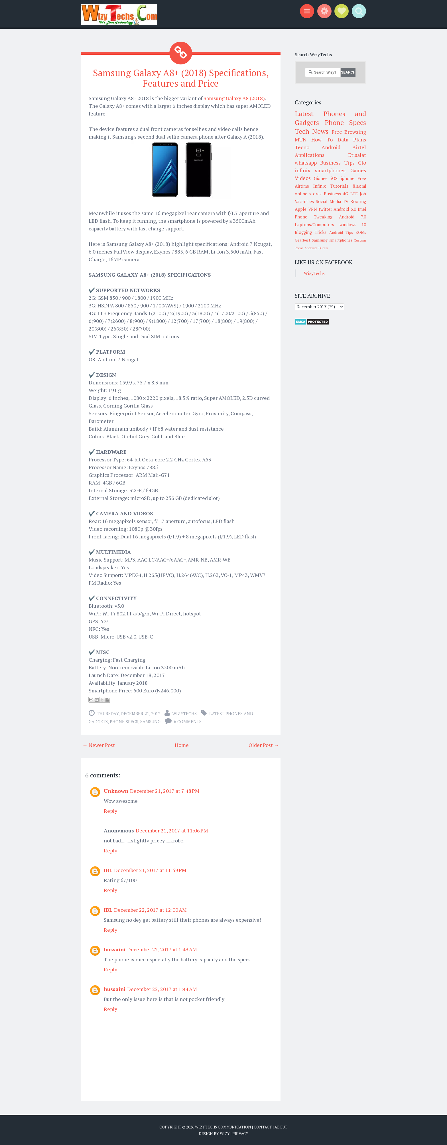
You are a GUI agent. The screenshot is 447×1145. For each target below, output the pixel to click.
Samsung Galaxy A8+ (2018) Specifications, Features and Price (181, 78)
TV (345, 201)
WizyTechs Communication (223, 1127)
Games (358, 170)
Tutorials (339, 186)
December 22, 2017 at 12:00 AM (150, 909)
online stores (308, 193)
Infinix (319, 186)
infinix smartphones (320, 170)
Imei (362, 209)
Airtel (359, 147)
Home (182, 744)
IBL (108, 870)
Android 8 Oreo (316, 248)
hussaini (114, 949)
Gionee (321, 178)
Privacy (240, 1133)
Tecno (302, 147)
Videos (303, 178)
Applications (309, 154)
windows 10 (353, 224)
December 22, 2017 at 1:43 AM (162, 949)
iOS (334, 178)
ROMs (360, 232)
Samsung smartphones (332, 240)
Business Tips (337, 162)
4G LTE (350, 193)
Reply (110, 810)
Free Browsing (349, 131)
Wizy (225, 1133)
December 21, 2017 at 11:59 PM (150, 870)
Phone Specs (124, 721)
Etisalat (357, 154)
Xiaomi (359, 186)
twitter (325, 209)
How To (321, 139)
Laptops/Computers (314, 224)
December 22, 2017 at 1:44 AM (162, 989)
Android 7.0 (352, 217)
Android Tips (341, 232)
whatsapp (306, 162)
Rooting (358, 201)
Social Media (328, 201)
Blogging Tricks (310, 232)
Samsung (150, 721)
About (281, 1127)
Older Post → (264, 744)
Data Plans (352, 139)
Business (332, 193)
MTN (300, 139)
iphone (347, 178)
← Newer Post (98, 744)
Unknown (116, 790)
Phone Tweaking (313, 217)
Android (331, 147)
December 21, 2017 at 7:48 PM (165, 790)
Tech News (311, 131)
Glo (362, 162)
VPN (312, 209)
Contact (263, 1127)
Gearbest (302, 240)
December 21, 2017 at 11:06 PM (172, 830)
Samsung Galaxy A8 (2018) (234, 98)
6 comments (188, 721)
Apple (300, 209)
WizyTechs (184, 713)
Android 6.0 (345, 209)
